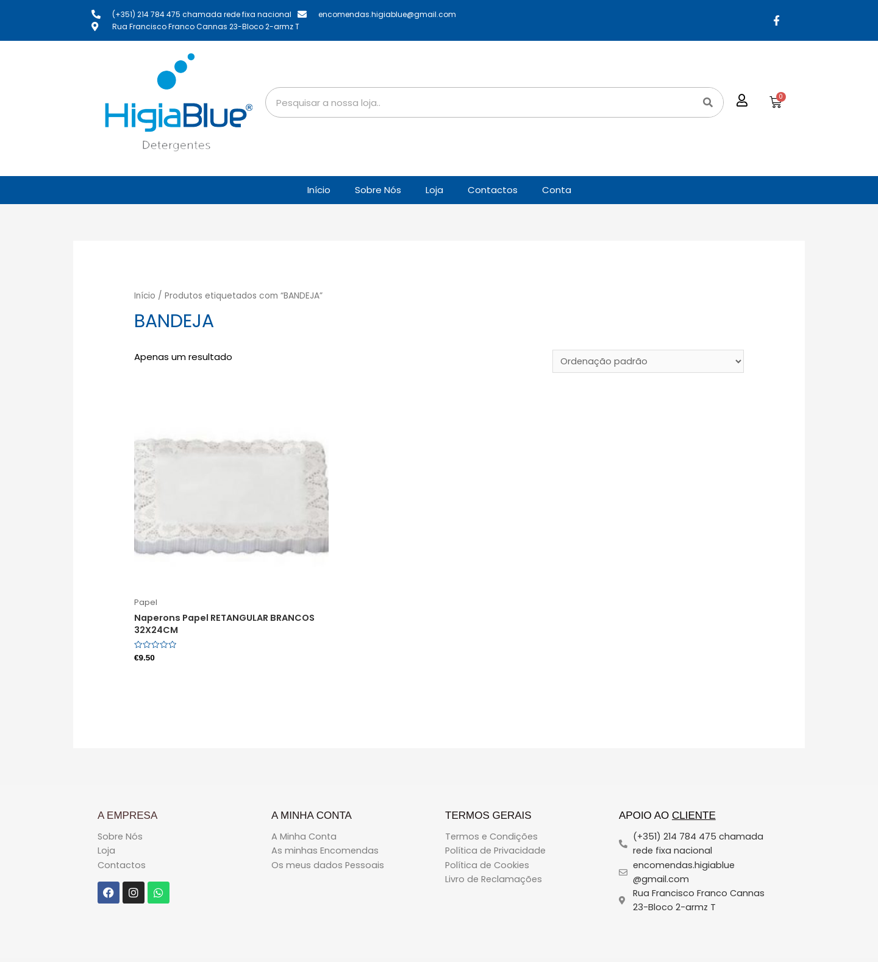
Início (318, 189)
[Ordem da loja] (647, 362)
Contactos (493, 189)
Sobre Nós (378, 189)
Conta (556, 189)
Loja (434, 189)
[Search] (708, 102)
